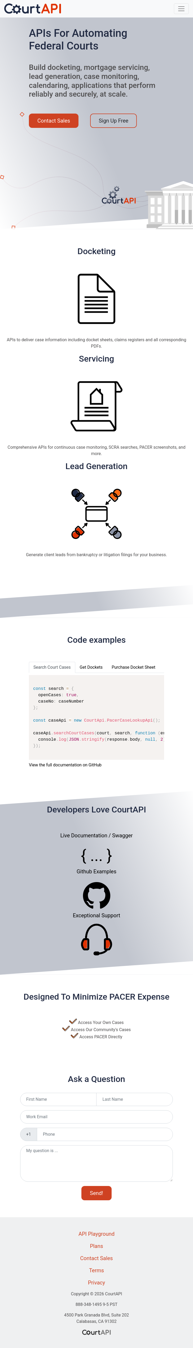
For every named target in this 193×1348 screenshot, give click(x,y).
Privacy (96, 1282)
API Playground (96, 1234)
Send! (96, 1193)
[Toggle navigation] (181, 8)
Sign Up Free (113, 121)
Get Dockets (91, 667)
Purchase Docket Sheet (133, 667)
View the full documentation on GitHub (65, 764)
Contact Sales (53, 121)
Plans (96, 1246)
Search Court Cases (52, 667)
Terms (96, 1270)
